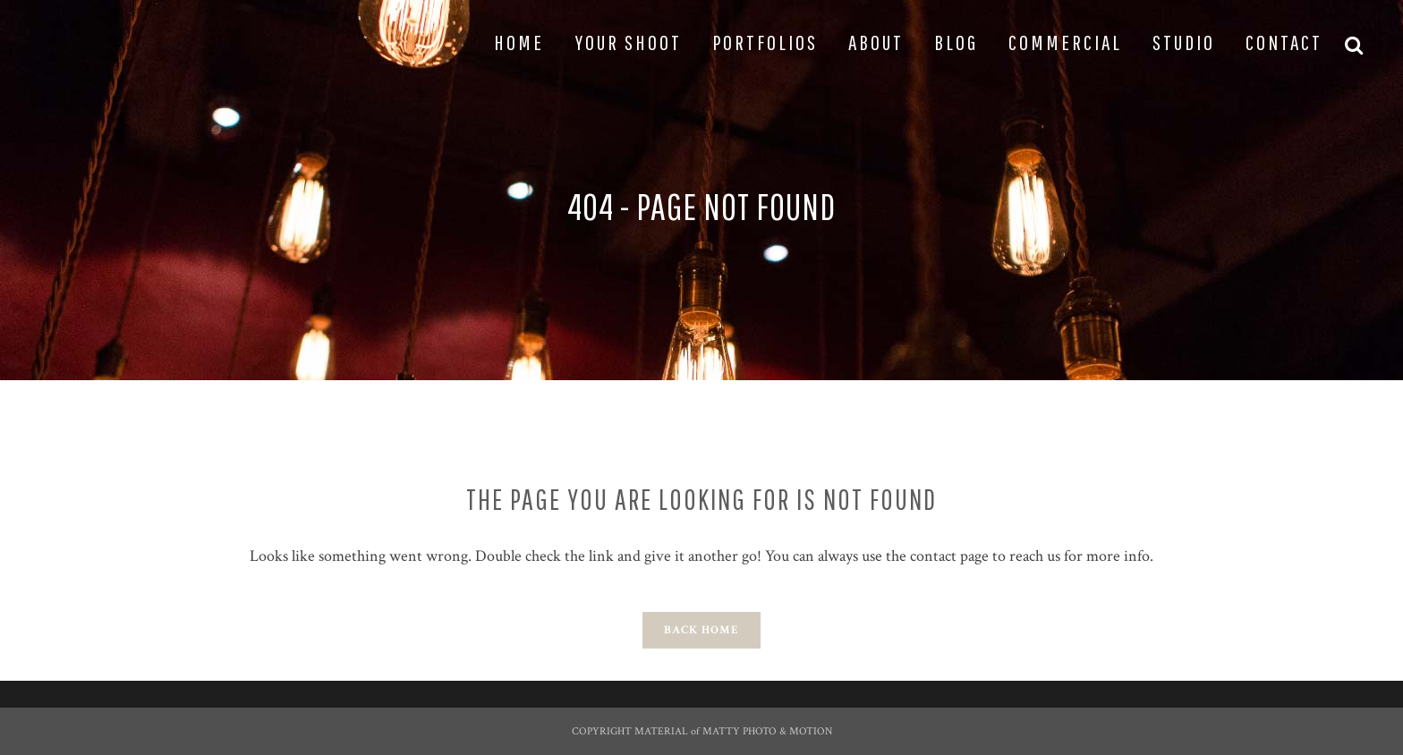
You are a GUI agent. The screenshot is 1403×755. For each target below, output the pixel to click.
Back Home (701, 630)
